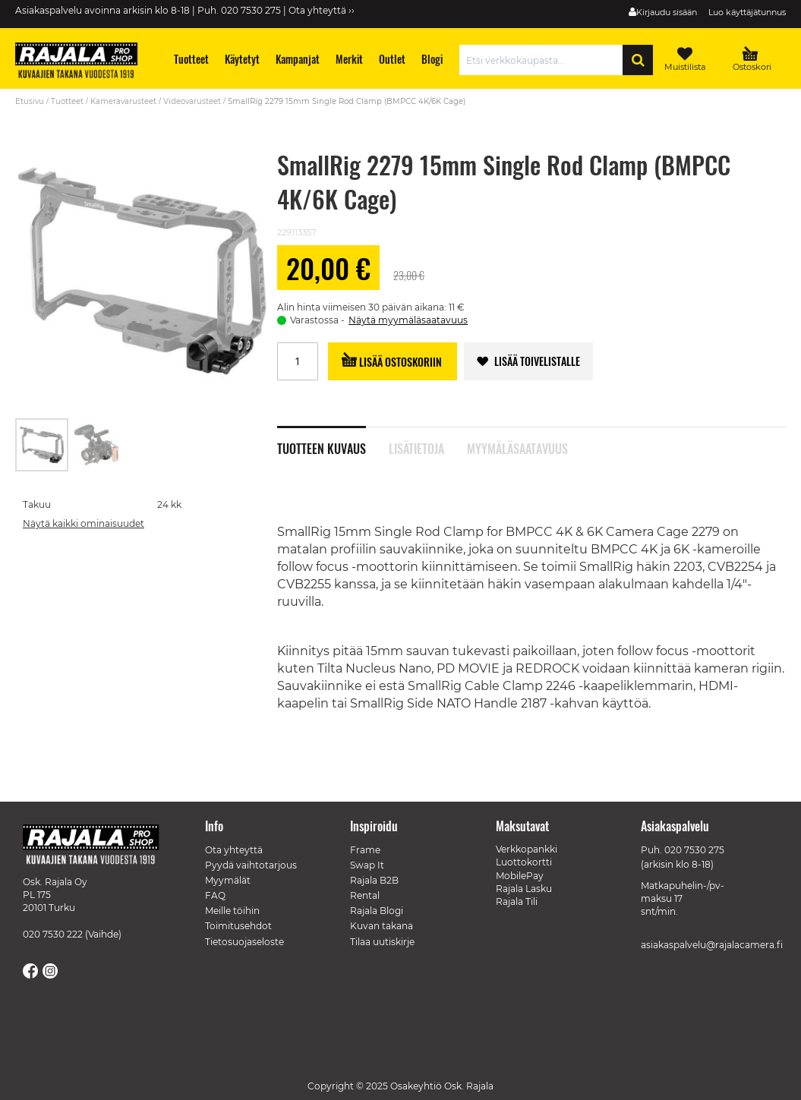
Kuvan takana (381, 925)
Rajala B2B (374, 880)
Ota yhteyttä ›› (322, 10)
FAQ (215, 895)
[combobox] (544, 60)
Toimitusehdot (238, 925)
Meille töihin (232, 910)
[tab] (333, 440)
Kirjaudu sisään (666, 12)
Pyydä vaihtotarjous (251, 865)
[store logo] (83, 62)
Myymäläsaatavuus (517, 447)
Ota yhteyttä (234, 850)
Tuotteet (67, 101)
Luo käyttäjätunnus (747, 12)
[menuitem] (191, 59)
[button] (96, 445)
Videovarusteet (192, 101)
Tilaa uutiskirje (382, 941)
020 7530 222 (53, 934)
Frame (365, 850)
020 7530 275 (694, 850)
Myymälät (228, 880)
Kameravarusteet (123, 101)
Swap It (367, 865)
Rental (365, 895)
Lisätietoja (416, 447)
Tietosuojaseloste (244, 941)
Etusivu (29, 101)
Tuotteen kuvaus (321, 447)
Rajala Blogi (376, 910)
